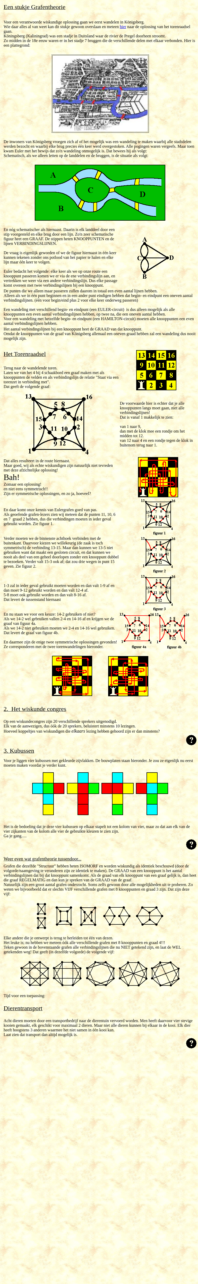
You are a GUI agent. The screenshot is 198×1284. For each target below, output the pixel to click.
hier (123, 26)
